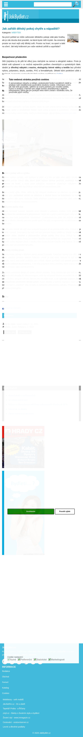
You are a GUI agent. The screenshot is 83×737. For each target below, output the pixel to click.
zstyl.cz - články (10, 713)
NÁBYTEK (16, 32)
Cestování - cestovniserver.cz (16, 722)
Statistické (41, 660)
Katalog (5, 688)
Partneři (5, 682)
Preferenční (26, 660)
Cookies (5, 693)
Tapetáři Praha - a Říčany (14, 708)
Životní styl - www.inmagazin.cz (16, 718)
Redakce (6, 671)
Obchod (5, 677)
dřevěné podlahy (17, 727)
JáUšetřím (7, 704)
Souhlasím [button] (30, 511)
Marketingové (58, 660)
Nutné (13, 660)
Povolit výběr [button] (64, 511)
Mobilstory (7, 699)
